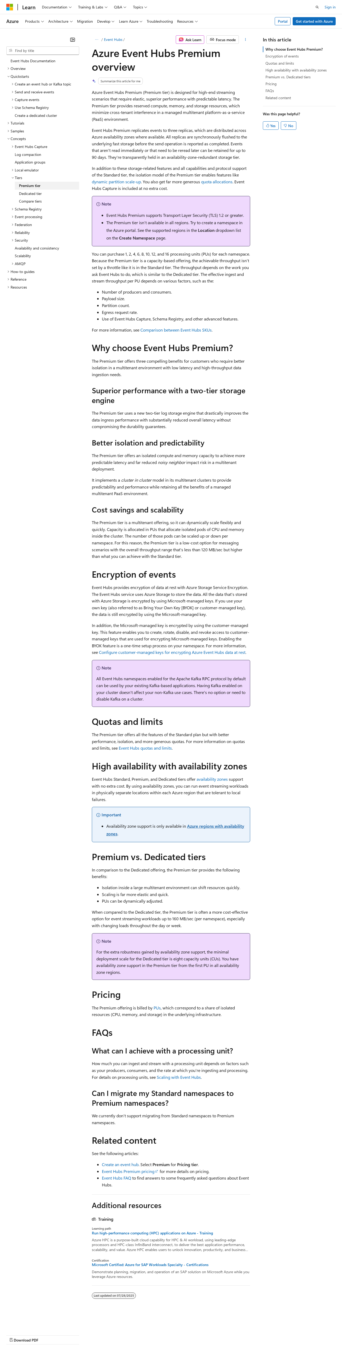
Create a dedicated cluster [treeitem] (36, 115)
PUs (157, 1007)
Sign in (330, 6)
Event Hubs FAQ (116, 1178)
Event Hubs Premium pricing (128, 1171)
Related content (278, 97)
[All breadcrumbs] (96, 39)
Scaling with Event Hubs (179, 1077)
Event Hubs (113, 39)
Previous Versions (48, 1334)
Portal (283, 21)
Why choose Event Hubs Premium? (294, 49)
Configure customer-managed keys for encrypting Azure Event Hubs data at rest (172, 652)
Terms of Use (192, 1334)
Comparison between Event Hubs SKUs (176, 330)
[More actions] (245, 39)
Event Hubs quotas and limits (145, 748)
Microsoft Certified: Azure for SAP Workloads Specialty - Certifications (150, 1264)
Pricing (271, 83)
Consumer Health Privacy (151, 1334)
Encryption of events (282, 56)
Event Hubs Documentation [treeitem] (33, 60)
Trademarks (219, 1334)
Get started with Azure (314, 21)
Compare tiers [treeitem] (30, 201)
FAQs (269, 90)
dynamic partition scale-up (116, 181)
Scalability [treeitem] (23, 255)
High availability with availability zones (296, 70)
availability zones (212, 779)
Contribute (94, 1334)
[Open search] (317, 7)
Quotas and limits (279, 63)
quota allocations (216, 181)
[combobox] (42, 50)
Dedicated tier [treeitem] (30, 193)
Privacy (115, 1334)
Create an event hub (120, 1164)
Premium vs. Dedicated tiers (288, 76)
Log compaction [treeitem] (28, 154)
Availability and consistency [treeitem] (37, 248)
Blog (71, 1334)
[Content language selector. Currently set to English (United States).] (30, 1322)
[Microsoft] (9, 7)
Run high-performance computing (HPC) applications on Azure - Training (152, 1233)
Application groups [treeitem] (30, 162)
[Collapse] (72, 39)
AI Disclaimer (16, 1334)
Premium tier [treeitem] (29, 185)
